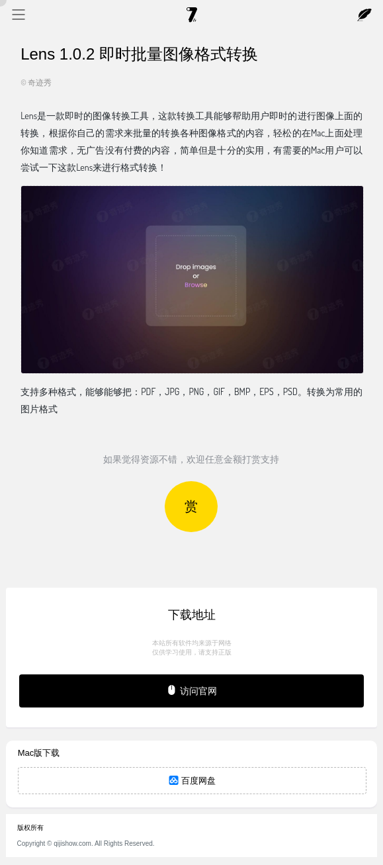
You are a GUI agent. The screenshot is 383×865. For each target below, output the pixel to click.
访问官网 (191, 690)
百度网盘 (192, 781)
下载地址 (192, 614)
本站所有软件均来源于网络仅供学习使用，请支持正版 (192, 647)
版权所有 (30, 827)
